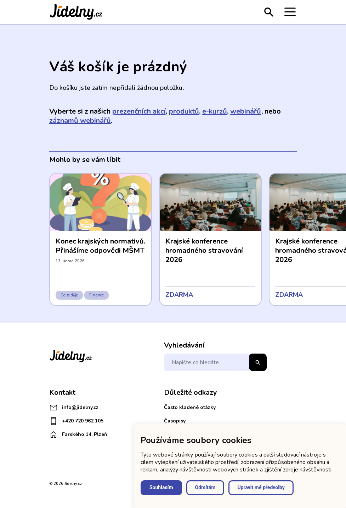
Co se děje (69, 295)
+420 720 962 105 (76, 421)
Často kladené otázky (190, 407)
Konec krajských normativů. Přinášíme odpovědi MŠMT (101, 245)
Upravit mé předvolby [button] (260, 487)
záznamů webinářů (80, 120)
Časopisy (175, 420)
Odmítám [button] (205, 487)
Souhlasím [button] (161, 487)
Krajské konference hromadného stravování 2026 (204, 250)
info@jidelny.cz (73, 407)
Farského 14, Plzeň (78, 434)
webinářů (245, 111)
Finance (96, 295)
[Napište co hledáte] (215, 362)
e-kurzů (214, 111)
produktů (184, 111)
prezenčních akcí (138, 111)
